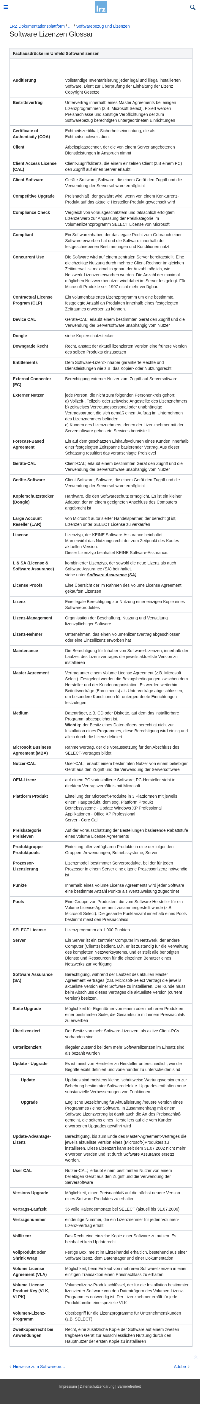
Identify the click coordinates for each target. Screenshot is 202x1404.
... (70, 26)
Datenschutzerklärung (97, 1386)
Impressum (68, 1386)
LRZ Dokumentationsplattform (37, 26)
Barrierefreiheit (129, 1386)
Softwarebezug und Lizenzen (103, 26)
